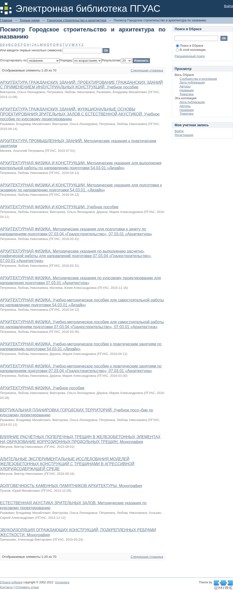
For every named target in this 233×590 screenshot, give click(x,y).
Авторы (185, 86)
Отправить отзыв (27, 587)
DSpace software (11, 582)
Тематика (187, 94)
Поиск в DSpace (189, 45)
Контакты (6, 587)
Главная (6, 20)
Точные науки (30, 20)
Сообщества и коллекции (198, 79)
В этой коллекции (191, 50)
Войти (228, 6)
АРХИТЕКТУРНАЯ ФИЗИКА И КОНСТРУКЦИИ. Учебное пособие (59, 207)
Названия (187, 90)
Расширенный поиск (190, 56)
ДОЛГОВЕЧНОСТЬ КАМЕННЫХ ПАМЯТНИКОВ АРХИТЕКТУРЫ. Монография (71, 486)
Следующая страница (147, 70)
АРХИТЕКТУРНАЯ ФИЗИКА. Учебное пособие (42, 388)
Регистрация (184, 135)
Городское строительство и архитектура (76, 20)
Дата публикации (192, 82)
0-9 (2, 44)
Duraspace (62, 582)
